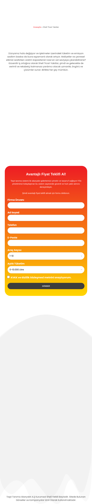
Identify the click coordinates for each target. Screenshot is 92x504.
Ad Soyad (13, 212)
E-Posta (12, 237)
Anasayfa (37, 27)
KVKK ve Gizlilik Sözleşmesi (27, 277)
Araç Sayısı (14, 250)
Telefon (12, 225)
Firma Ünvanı (16, 200)
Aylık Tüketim (16, 263)
